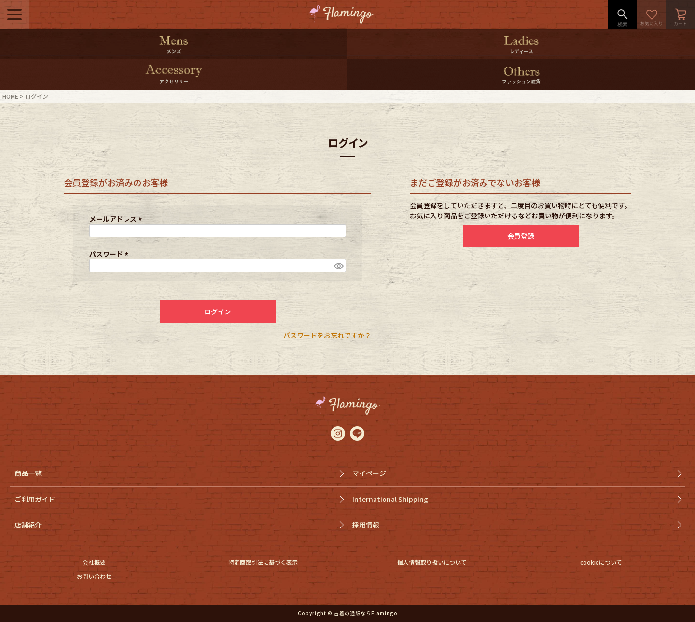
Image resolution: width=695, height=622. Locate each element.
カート (680, 14)
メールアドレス (117, 219)
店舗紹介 (28, 524)
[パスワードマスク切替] (338, 265)
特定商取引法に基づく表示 (263, 562)
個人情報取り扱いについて (432, 562)
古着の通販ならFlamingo (366, 613)
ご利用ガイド (34, 499)
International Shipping (390, 499)
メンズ (174, 50)
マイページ (369, 473)
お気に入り (651, 14)
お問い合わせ (94, 576)
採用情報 (365, 524)
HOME (10, 96)
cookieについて (601, 562)
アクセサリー (173, 81)
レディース (521, 50)
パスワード (110, 253)
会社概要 (94, 562)
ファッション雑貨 (521, 81)
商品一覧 (28, 473)
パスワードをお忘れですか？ (327, 335)
